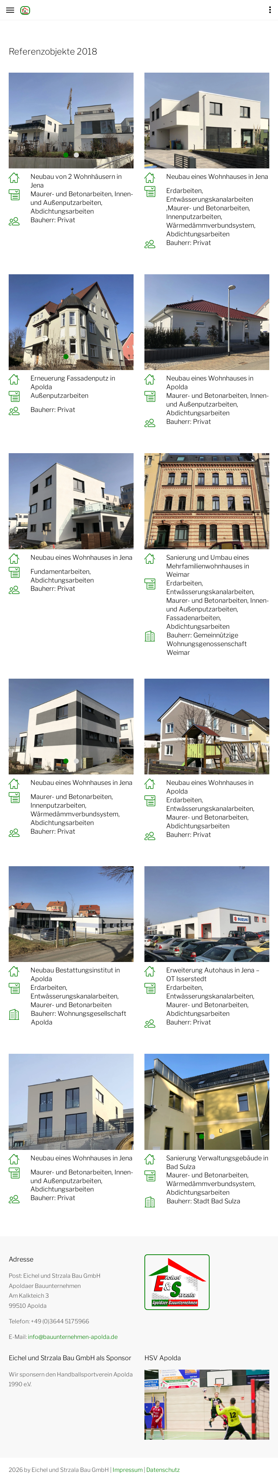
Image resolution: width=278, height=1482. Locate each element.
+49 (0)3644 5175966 (60, 1321)
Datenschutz (163, 1469)
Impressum (128, 1469)
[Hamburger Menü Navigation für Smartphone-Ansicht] (10, 10)
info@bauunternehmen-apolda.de (73, 1336)
